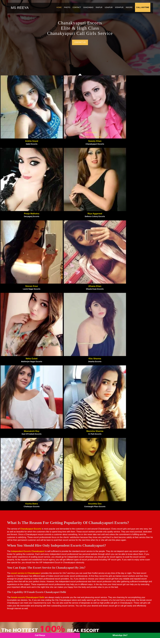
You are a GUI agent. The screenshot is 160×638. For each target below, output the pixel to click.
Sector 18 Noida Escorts (54, 579)
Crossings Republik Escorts (94, 572)
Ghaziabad (93, 10)
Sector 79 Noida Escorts (54, 604)
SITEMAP (60, 631)
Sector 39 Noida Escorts (132, 590)
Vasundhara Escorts (130, 558)
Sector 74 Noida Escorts (54, 586)
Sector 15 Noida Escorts (93, 594)
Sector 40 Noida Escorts (54, 601)
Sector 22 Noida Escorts (93, 597)
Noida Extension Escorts (93, 568)
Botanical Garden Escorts (55, 576)
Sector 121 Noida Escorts (55, 612)
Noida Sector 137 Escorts (55, 572)
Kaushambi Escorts (129, 561)
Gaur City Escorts (90, 561)
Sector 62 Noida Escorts (54, 590)
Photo (72, 10)
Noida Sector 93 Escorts (54, 568)
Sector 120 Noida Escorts (55, 583)
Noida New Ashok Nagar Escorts (59, 565)
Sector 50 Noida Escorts (93, 604)
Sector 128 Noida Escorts (132, 579)
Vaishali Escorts (128, 565)
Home (63, 10)
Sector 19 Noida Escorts (132, 601)
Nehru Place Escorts (130, 568)
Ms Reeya (18, 11)
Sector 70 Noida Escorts (93, 586)
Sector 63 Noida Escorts (93, 583)
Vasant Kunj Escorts (130, 572)
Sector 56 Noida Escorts (93, 612)
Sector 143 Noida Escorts (55, 608)
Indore (133, 10)
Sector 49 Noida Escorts (54, 597)
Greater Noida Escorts (92, 565)
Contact (81, 10)
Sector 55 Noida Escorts (93, 601)
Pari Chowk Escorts (53, 558)
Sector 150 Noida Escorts (132, 604)
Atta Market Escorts (53, 561)
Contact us (80, 55)
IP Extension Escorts (130, 608)
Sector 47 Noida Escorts (132, 583)
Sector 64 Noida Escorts (93, 590)
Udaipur (113, 10)
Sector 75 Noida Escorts (132, 594)
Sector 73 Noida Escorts (93, 579)
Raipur (103, 10)
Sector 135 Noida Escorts (55, 594)
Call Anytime (147, 10)
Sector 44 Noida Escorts (132, 586)
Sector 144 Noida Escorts (93, 608)
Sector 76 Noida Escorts (132, 597)
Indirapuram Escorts (91, 576)
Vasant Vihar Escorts (130, 576)
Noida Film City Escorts (93, 558)
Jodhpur (124, 10)
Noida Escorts (48, 631)
